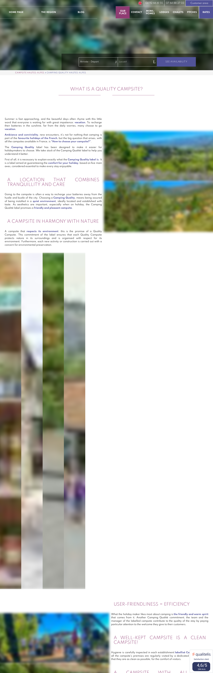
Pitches (192, 12)
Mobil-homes (150, 12)
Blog (81, 12)
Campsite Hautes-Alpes (29, 73)
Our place (122, 12)
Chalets (178, 12)
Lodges (164, 12)
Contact (136, 12)
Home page (16, 12)
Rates (206, 12)
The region (48, 12)
